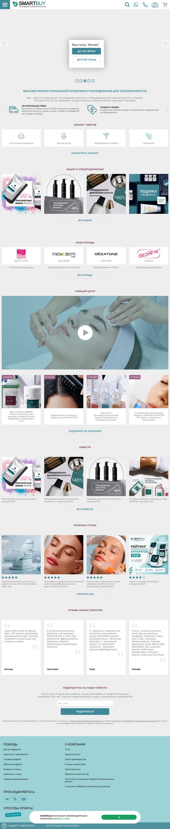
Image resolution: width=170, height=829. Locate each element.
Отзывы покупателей (75, 764)
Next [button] (166, 43)
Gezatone (106, 260)
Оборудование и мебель (106, 143)
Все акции (85, 220)
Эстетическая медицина (21, 143)
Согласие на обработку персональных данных (134, 721)
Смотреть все (85, 594)
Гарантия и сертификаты (15, 754)
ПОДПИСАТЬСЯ (85, 711)
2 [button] (81, 81)
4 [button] (89, 81)
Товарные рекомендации (15, 779)
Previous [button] (4, 43)
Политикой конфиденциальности (86, 721)
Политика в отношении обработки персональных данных (89, 780)
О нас (67, 749)
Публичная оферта (12, 764)
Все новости (85, 509)
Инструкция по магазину (62, 825)
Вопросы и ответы (12, 769)
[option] (46, 110)
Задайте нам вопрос (21, 825)
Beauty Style (21, 260)
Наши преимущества (75, 759)
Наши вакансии (73, 769)
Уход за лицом (64, 143)
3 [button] (85, 81)
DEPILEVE (148, 260)
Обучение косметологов (77, 774)
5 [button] (93, 81)
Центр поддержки (12, 749)
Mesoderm (63, 260)
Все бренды (85, 275)
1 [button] (77, 81)
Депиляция (148, 143)
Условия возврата (12, 759)
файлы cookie (62, 818)
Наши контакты (72, 754)
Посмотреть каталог (85, 153)
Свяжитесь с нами (12, 774)
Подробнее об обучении (85, 431)
